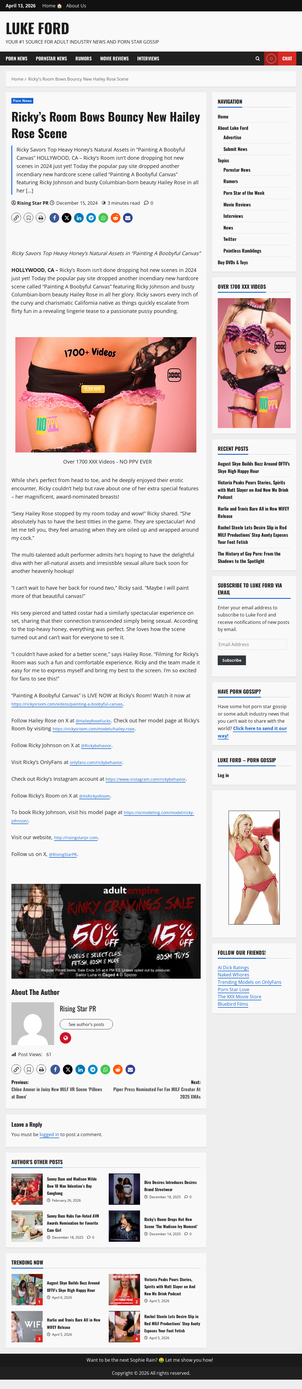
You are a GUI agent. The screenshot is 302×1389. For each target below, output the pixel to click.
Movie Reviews (114, 58)
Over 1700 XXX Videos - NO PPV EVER (107, 461)
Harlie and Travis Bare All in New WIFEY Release (27, 1336)
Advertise (232, 137)
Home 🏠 (52, 6)
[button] (16, 217)
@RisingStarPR (66, 862)
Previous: (58, 1099)
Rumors (83, 58)
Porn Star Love (233, 989)
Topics (223, 160)
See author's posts (91, 1033)
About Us (76, 6)
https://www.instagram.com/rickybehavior (62, 787)
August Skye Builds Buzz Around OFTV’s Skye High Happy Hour (27, 1299)
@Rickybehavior (100, 745)
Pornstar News (51, 58)
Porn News (16, 58)
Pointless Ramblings (242, 250)
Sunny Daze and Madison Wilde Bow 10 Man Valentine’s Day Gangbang (27, 1198)
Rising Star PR (33, 203)
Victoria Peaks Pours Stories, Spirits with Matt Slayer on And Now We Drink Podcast (124, 1299)
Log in (223, 775)
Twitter (230, 238)
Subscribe (231, 660)
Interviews (148, 58)
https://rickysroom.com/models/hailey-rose (122, 728)
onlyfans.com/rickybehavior (103, 762)
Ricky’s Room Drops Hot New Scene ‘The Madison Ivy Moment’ (124, 1235)
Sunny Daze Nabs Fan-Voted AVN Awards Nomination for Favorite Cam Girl (27, 1235)
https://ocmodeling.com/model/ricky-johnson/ (67, 828)
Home (223, 116)
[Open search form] (258, 58)
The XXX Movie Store (239, 996)
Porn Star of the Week (243, 192)
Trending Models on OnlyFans (250, 982)
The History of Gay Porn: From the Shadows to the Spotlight (249, 557)
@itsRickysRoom (98, 803)
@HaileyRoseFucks (98, 720)
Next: (153, 1099)
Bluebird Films (233, 1004)
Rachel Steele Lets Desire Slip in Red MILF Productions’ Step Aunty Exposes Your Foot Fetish (124, 1336)
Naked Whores (233, 975)
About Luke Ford (233, 127)
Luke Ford (37, 27)
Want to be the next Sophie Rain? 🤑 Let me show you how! (150, 1369)
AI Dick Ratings (233, 967)
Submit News (235, 149)
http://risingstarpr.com (81, 845)
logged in (49, 1144)
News (228, 227)
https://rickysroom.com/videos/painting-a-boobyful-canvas (82, 703)
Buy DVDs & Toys (233, 262)
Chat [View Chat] (278, 58)
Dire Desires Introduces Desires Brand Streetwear (124, 1198)
